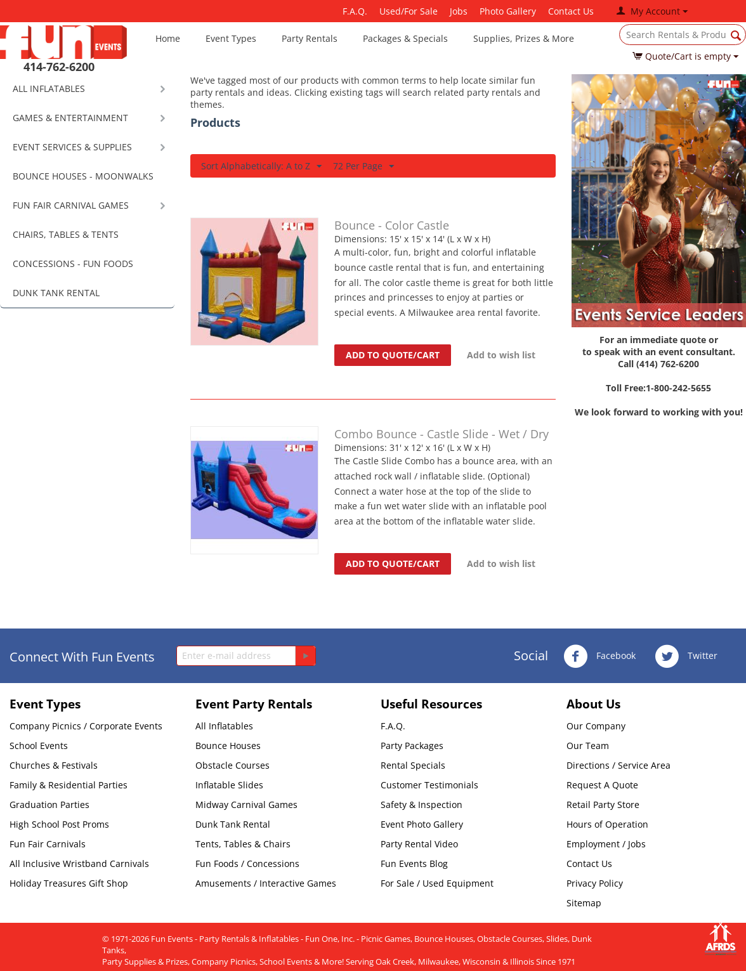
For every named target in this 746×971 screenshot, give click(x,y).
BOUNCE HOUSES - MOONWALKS (83, 176)
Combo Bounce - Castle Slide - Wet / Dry (441, 433)
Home (167, 38)
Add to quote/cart (393, 355)
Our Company (595, 726)
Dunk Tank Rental (232, 824)
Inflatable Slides (229, 785)
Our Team (587, 746)
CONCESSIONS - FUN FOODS (73, 263)
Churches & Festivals (54, 765)
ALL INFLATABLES (49, 88)
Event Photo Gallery (422, 824)
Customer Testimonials (429, 785)
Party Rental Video (419, 844)
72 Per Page (363, 166)
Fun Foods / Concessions (247, 863)
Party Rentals (309, 38)
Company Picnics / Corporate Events (86, 726)
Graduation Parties (49, 804)
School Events (39, 746)
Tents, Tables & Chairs (243, 844)
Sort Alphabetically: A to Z (261, 166)
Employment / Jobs (606, 844)
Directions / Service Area (618, 765)
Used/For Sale (408, 11)
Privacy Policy (594, 883)
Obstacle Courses (232, 765)
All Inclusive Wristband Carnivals (79, 863)
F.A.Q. (355, 11)
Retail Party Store (602, 804)
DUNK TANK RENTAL (56, 293)
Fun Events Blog (414, 863)
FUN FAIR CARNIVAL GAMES (71, 205)
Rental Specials (413, 765)
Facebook (599, 656)
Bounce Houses (228, 746)
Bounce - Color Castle (391, 225)
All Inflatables (224, 726)
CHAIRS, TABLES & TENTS (66, 234)
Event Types (231, 38)
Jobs (459, 11)
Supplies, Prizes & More (523, 38)
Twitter (686, 656)
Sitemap (583, 903)
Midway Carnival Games (246, 804)
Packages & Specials (405, 38)
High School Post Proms (59, 824)
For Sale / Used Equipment (437, 883)
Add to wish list (501, 355)
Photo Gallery (508, 11)
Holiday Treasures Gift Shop (69, 883)
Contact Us (571, 11)
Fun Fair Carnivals (48, 844)
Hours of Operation (607, 824)
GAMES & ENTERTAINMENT (70, 118)
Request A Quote (602, 785)
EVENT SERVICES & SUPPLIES (72, 147)
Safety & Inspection (421, 804)
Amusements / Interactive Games (265, 883)
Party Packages (412, 746)
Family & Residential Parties (69, 785)
